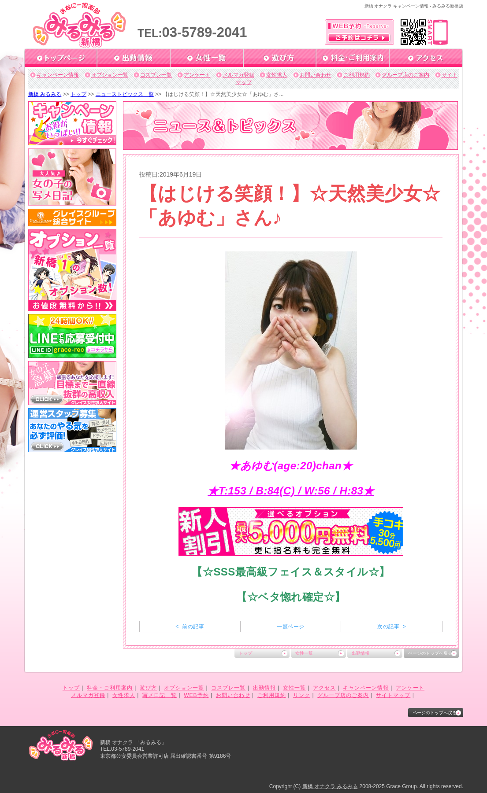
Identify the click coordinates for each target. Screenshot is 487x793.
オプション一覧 (109, 75)
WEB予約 (196, 695)
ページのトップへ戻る (430, 653)
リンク (301, 695)
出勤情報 (360, 653)
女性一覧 (304, 653)
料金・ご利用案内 (110, 688)
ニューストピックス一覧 (125, 94)
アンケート (197, 75)
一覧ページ (290, 626)
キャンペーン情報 (58, 75)
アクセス (324, 688)
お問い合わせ (315, 75)
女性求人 (276, 75)
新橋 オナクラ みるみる (330, 786)
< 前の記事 (189, 626)
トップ (78, 94)
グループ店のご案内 (405, 75)
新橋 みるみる (44, 94)
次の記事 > (391, 626)
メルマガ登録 (238, 75)
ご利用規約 (356, 75)
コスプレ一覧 (156, 75)
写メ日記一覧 (159, 695)
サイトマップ (393, 695)
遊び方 (148, 688)
